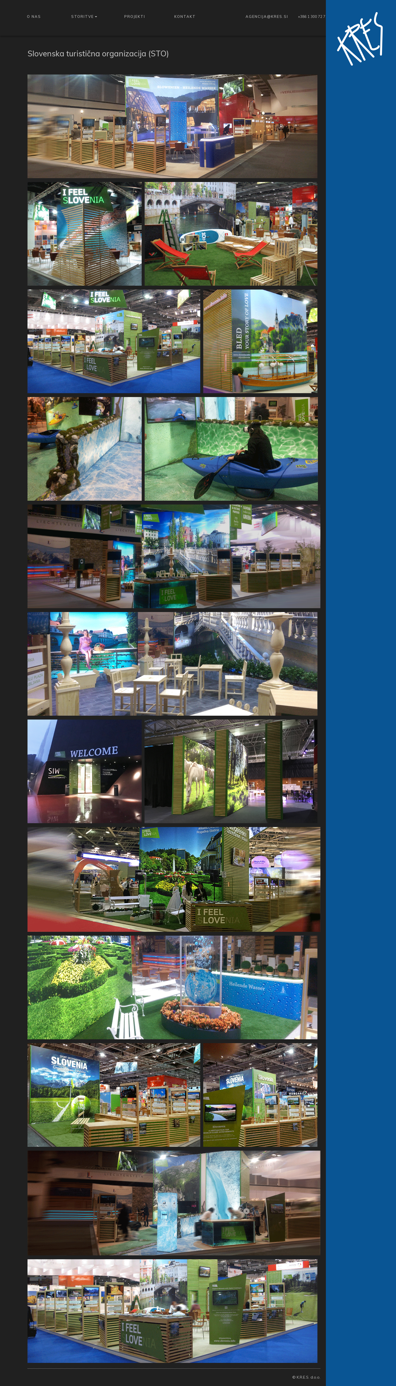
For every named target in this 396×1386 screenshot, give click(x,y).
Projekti (134, 16)
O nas (34, 16)
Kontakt (185, 16)
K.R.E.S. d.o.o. (308, 1377)
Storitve (84, 16)
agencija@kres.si (267, 16)
